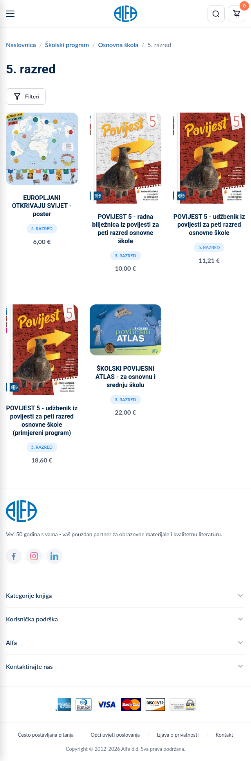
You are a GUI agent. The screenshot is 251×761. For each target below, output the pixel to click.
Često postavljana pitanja (46, 735)
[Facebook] (14, 556)
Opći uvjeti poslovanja (115, 735)
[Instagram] (34, 556)
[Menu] (10, 14)
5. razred (42, 228)
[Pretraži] (216, 13)
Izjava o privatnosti (178, 735)
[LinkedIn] (54, 556)
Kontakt (224, 735)
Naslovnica (21, 44)
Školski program (67, 44)
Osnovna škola (118, 44)
